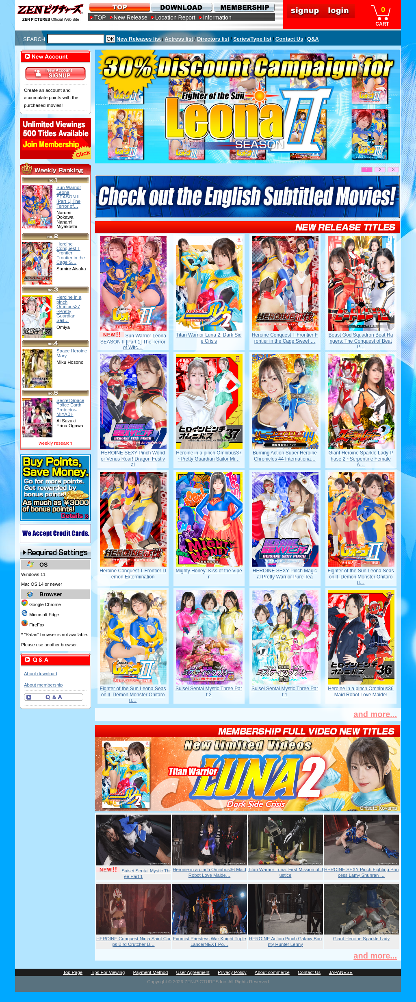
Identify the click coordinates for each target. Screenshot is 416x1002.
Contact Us (289, 39)
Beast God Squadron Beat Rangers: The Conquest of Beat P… (361, 341)
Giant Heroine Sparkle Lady (361, 938)
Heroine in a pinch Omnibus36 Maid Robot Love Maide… (209, 872)
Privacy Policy (232, 972)
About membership (43, 684)
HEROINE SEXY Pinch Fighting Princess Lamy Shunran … (361, 872)
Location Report (175, 17)
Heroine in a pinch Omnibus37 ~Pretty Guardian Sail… (68, 309)
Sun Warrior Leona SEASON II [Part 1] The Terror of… (68, 196)
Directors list (213, 39)
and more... (375, 714)
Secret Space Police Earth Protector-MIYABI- (70, 407)
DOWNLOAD (181, 7)
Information (217, 17)
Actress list (179, 39)
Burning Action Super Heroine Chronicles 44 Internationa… (285, 455)
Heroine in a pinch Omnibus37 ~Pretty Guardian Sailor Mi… (208, 455)
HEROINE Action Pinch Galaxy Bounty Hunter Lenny (285, 941)
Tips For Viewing (108, 972)
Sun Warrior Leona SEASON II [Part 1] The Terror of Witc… (133, 341)
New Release (130, 17)
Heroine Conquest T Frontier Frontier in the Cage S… (70, 253)
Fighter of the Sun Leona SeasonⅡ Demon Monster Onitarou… (361, 576)
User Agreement (193, 972)
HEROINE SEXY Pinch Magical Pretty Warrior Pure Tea (285, 573)
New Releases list (139, 39)
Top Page (72, 972)
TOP (100, 17)
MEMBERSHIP (243, 7)
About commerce (272, 972)
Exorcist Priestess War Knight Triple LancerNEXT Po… (209, 941)
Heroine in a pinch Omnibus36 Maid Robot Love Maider (360, 691)
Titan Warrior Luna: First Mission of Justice (285, 872)
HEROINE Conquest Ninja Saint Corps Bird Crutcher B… (133, 941)
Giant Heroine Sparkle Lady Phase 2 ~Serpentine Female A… (361, 458)
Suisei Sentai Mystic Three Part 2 (209, 691)
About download (40, 673)
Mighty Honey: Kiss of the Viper (209, 573)
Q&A (313, 39)
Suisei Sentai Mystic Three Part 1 (284, 691)
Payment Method (150, 972)
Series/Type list (252, 39)
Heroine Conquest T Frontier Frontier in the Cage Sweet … (285, 337)
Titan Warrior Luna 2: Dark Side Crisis (208, 337)
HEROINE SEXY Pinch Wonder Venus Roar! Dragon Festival (133, 458)
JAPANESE (341, 972)
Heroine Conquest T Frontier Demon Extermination (133, 573)
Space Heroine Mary (71, 353)
